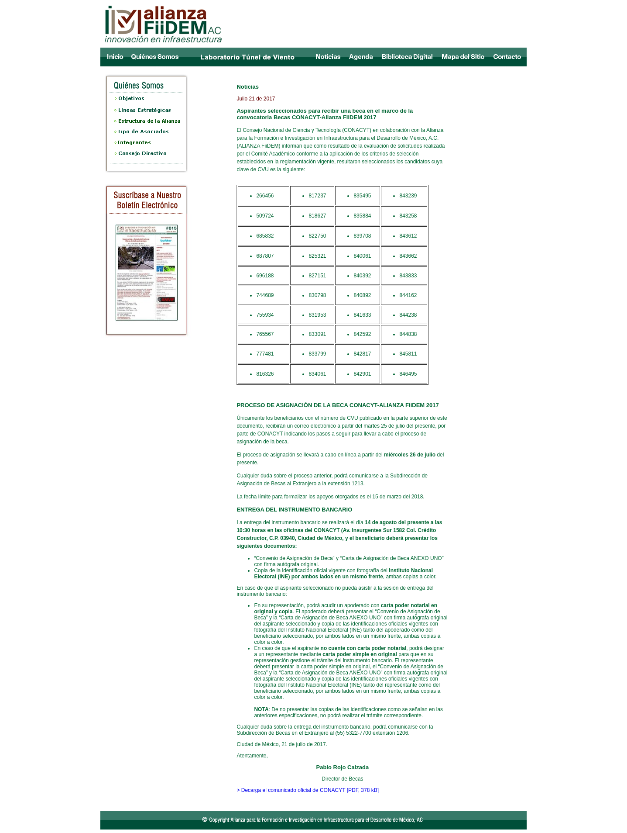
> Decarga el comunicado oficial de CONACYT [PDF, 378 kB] (307, 790)
